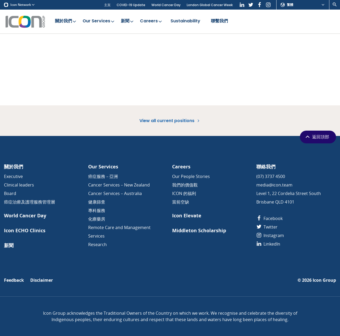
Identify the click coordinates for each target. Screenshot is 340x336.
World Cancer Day (166, 5)
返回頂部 (316, 137)
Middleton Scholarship (199, 230)
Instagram (270, 235)
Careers (151, 21)
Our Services (99, 21)
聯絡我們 (265, 166)
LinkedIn (268, 244)
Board (10, 193)
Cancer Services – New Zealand (119, 185)
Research (97, 244)
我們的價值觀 (185, 185)
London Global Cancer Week (210, 5)
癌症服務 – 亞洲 (103, 176)
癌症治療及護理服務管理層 (29, 202)
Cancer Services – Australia (115, 193)
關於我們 (66, 21)
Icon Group (324, 280)
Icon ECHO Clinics (24, 230)
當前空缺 (180, 202)
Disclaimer (41, 280)
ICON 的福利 (184, 193)
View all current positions (170, 121)
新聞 (127, 21)
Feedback (14, 280)
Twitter (267, 227)
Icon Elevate (186, 215)
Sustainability (185, 21)
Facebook (269, 218)
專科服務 (96, 210)
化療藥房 (96, 219)
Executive (13, 176)
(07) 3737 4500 (270, 176)
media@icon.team (274, 185)
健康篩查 (96, 202)
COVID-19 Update (131, 5)
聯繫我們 (219, 21)
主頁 (107, 5)
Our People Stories (191, 176)
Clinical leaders (19, 185)
